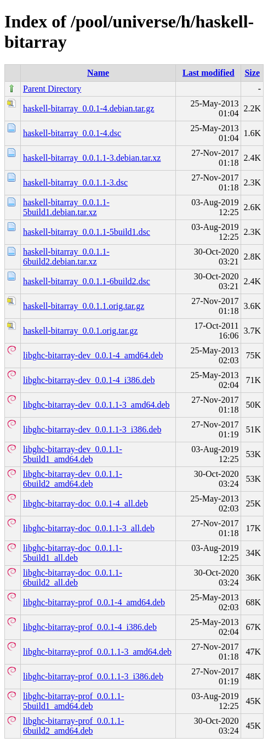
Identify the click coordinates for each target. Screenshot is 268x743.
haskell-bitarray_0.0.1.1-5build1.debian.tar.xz (66, 207)
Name (98, 72)
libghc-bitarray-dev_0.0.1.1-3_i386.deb (92, 429)
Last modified (209, 72)
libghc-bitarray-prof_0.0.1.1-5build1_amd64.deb (73, 701)
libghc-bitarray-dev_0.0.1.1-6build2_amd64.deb (72, 478)
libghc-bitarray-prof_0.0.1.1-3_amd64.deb (97, 651)
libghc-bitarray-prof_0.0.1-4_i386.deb (90, 627)
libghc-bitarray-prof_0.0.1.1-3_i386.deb (93, 676)
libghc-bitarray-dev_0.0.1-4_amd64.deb (93, 355)
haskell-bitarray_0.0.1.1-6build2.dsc (86, 281)
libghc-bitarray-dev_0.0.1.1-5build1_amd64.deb (72, 454)
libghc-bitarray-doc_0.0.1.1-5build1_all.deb (72, 552)
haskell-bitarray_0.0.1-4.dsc (72, 133)
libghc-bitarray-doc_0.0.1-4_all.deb (85, 503)
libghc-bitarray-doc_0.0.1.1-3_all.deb (89, 528)
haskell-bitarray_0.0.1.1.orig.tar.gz (83, 306)
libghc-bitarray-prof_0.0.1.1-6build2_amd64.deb (73, 725)
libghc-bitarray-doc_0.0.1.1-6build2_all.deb (72, 577)
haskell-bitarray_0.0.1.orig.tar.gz (80, 330)
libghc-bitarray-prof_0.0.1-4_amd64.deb (94, 602)
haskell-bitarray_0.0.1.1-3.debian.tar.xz (92, 157)
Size (252, 72)
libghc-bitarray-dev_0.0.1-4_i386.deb (89, 380)
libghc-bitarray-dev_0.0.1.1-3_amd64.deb (96, 404)
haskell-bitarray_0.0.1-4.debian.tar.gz (88, 108)
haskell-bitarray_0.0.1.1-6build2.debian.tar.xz (66, 256)
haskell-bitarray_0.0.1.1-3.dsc (75, 182)
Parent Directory (52, 88)
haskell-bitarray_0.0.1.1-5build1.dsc (86, 232)
